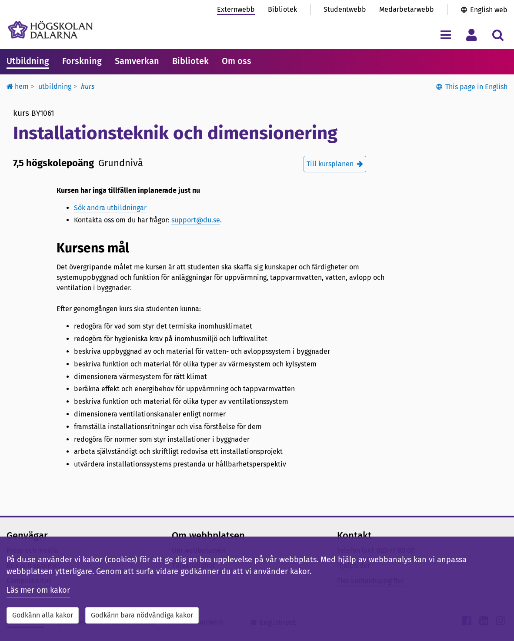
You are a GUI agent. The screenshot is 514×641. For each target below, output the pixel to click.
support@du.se (195, 220)
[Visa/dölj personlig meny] (471, 34)
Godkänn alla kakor (42, 615)
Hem (18, 86)
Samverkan (137, 61)
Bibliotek (282, 9)
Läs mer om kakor (38, 590)
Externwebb (236, 9)
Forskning (82, 61)
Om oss (236, 61)
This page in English (476, 87)
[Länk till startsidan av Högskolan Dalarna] (50, 29)
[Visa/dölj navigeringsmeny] (445, 34)
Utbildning (28, 61)
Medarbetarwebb (406, 9)
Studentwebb (345, 9)
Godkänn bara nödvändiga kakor (142, 615)
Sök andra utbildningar (110, 208)
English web (488, 10)
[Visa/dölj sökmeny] (497, 34)
